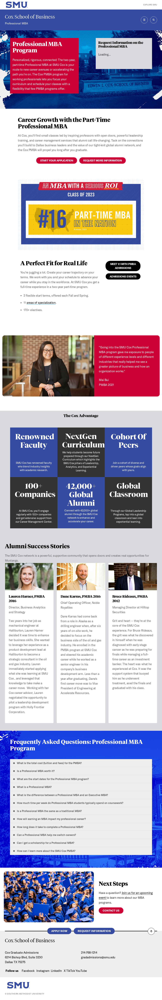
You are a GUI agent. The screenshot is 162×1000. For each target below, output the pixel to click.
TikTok (70, 971)
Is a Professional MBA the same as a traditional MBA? (47, 811)
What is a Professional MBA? (32, 787)
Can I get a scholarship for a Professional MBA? (43, 842)
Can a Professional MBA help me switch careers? (44, 834)
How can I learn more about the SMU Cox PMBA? (44, 850)
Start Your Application (56, 160)
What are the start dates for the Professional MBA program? (51, 779)
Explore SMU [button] (150, 4)
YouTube (81, 971)
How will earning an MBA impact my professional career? (49, 819)
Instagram (43, 971)
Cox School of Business (30, 17)
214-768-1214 (89, 952)
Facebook (28, 971)
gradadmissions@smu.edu (98, 957)
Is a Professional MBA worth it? (34, 771)
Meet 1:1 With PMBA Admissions (123, 266)
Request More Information (102, 160)
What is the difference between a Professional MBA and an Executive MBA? (60, 795)
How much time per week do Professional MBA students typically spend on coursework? (68, 803)
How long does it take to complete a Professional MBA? (48, 827)
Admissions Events (123, 276)
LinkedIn (56, 971)
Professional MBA (16, 23)
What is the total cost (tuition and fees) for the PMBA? (47, 763)
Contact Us (111, 910)
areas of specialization (41, 303)
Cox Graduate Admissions (22, 952)
